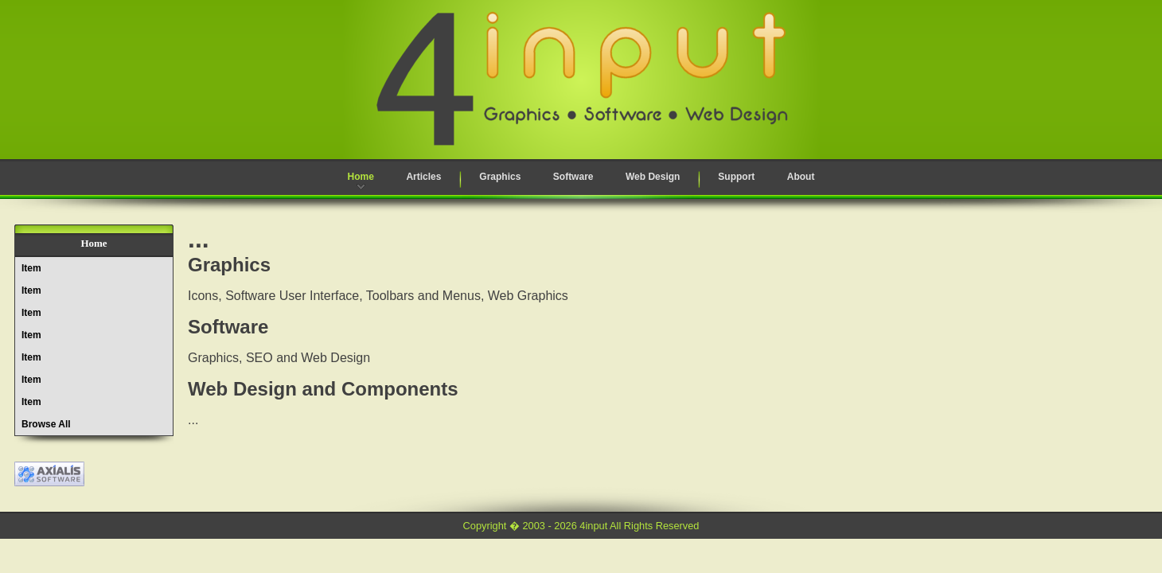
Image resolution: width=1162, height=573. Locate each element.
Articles (423, 176)
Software (573, 176)
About (801, 176)
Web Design (653, 176)
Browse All (46, 424)
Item (31, 268)
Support (736, 176)
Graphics (500, 176)
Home (361, 176)
